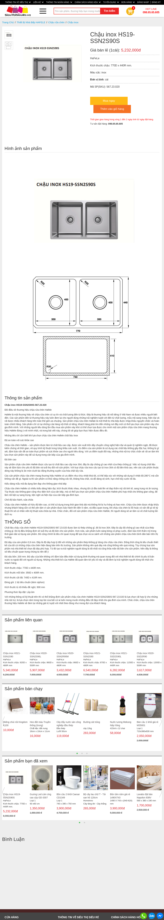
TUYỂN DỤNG (111, 2)
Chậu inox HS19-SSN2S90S (12, 796)
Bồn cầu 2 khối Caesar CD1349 (68, 796)
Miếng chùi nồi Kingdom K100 (15, 724)
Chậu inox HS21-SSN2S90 (92, 655)
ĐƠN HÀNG (128, 2)
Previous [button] (3, 721)
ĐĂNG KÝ (156, 2)
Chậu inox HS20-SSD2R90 (145, 655)
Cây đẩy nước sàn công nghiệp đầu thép (69, 724)
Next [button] (160, 721)
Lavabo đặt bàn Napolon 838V (145, 796)
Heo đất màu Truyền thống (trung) (40, 724)
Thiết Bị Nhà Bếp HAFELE (31, 22)
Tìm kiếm (109, 10)
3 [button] (87, 753)
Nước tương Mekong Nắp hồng (120, 724)
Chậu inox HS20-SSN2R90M (65, 655)
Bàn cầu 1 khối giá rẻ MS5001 (147, 724)
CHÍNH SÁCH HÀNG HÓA (88, 2)
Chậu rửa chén (56, 22)
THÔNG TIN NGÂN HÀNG (59, 2)
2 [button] (82, 753)
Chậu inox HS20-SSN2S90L (38, 655)
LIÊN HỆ (38, 2)
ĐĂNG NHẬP (143, 2)
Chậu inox (72, 22)
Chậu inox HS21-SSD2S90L (118, 655)
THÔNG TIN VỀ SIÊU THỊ (18, 2)
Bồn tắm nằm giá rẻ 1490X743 (120, 796)
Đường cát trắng (91, 722)
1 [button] (77, 753)
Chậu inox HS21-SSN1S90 (12, 655)
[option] (15, 651)
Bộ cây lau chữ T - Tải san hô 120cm (94, 796)
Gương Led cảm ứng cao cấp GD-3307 (40, 796)
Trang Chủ (8, 22)
